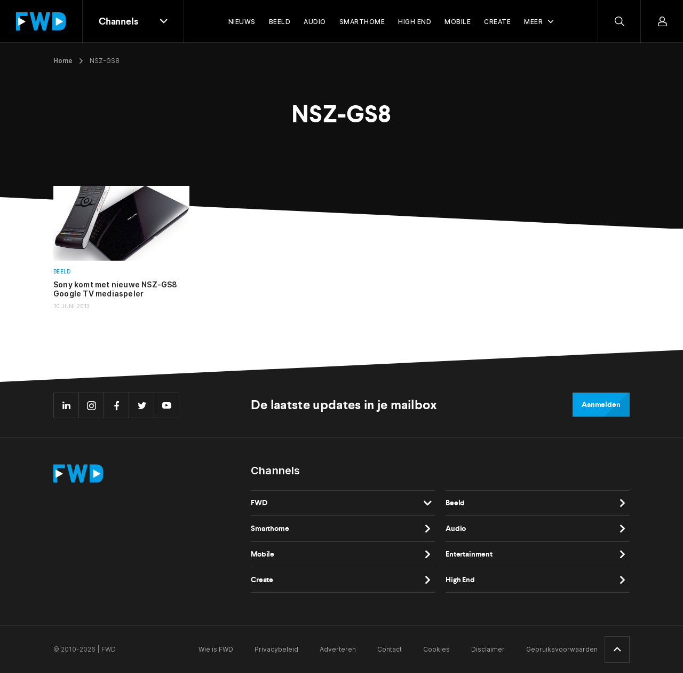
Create (262, 580)
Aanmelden (601, 405)
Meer (533, 22)
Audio (456, 528)
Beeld (62, 272)
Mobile (262, 554)
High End (460, 580)
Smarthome (270, 528)
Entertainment (469, 554)
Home (63, 61)
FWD (259, 503)
